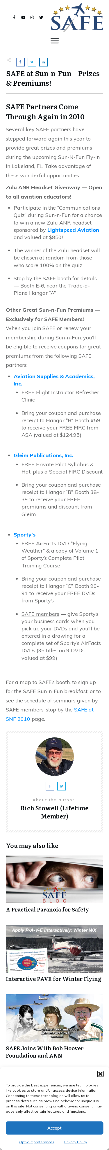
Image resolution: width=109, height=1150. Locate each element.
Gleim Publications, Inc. (43, 455)
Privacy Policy (75, 1142)
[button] (100, 1074)
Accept (54, 1128)
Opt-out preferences (36, 1142)
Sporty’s (24, 534)
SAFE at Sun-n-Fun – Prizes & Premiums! (53, 78)
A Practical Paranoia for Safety (54, 887)
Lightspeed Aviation (73, 230)
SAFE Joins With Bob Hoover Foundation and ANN (54, 1029)
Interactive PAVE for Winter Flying (54, 956)
